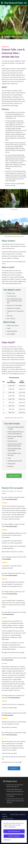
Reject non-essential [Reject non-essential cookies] (14, 836)
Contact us (22, 814)
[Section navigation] (2, 37)
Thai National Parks (16, 3)
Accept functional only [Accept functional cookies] (14, 831)
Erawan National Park (13, 37)
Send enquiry (14, 476)
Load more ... (14, 768)
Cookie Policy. (12, 826)
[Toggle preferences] (7, 839)
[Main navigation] (2, 3)
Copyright (26, 233)
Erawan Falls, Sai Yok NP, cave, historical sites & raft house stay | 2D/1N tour (15, 800)
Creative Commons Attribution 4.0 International (26, 206)
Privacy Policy (14, 814)
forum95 (24, 233)
